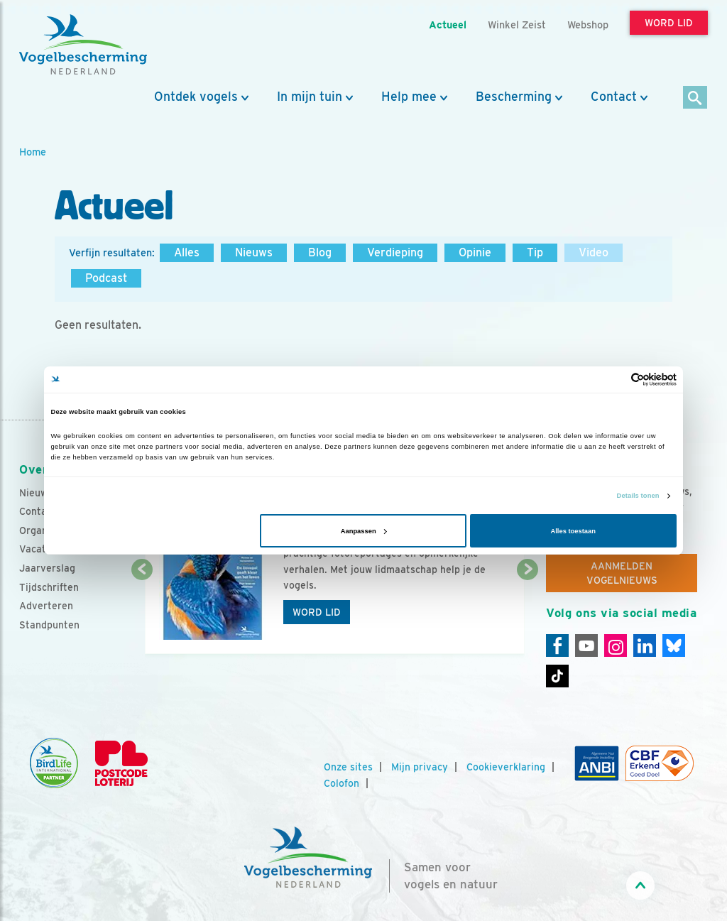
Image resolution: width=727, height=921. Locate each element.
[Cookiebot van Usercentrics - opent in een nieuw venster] (614, 379)
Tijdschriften (49, 587)
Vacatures (43, 549)
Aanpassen (364, 531)
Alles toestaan (572, 531)
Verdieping (395, 252)
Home (32, 152)
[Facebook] (557, 645)
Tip (535, 252)
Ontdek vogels (196, 96)
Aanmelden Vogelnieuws (621, 573)
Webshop (587, 24)
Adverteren (46, 605)
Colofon (341, 783)
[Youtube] (586, 645)
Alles (186, 252)
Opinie (475, 252)
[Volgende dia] (527, 612)
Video (593, 252)
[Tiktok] (557, 676)
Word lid (317, 612)
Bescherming (514, 96)
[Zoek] (695, 98)
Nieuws (254, 252)
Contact (614, 96)
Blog (320, 252)
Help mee (409, 96)
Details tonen (638, 495)
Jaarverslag (47, 568)
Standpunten (49, 625)
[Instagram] (615, 645)
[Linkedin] (644, 645)
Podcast (106, 278)
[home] (83, 44)
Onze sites (348, 767)
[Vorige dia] (142, 612)
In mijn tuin (309, 96)
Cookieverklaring (505, 767)
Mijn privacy (419, 767)
